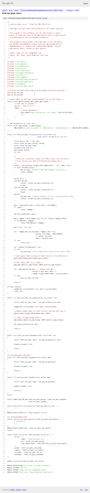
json (86, 490)
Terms (24, 490)
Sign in (86, 3)
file (45, 18)
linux (16, 10)
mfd (77, 10)
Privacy (18, 490)
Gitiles (13, 490)
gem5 (4, 10)
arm (11, 10)
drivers (70, 10)
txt (81, 490)
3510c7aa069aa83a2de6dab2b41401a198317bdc (41, 10)
